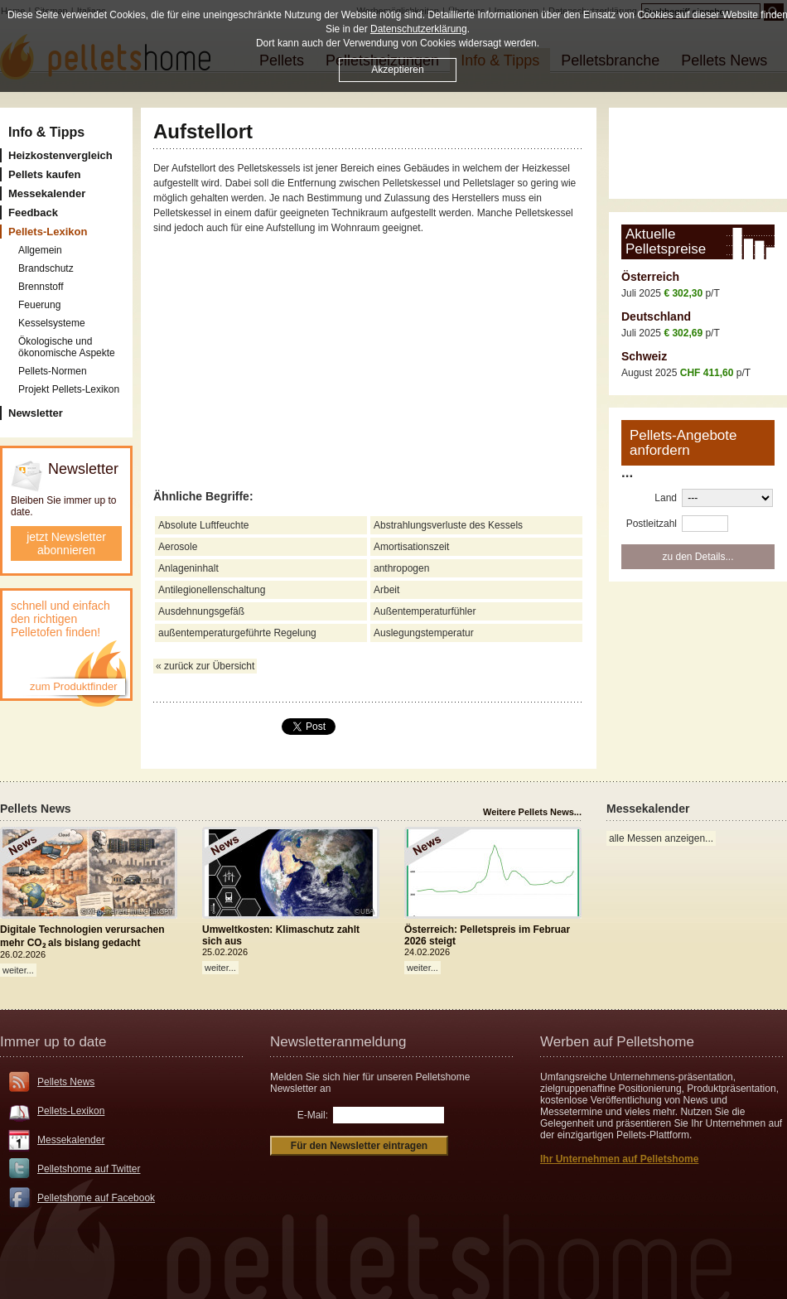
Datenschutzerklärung (418, 29)
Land (665, 498)
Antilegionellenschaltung (211, 590)
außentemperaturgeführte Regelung (237, 633)
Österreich (650, 276)
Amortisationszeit (411, 547)
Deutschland (656, 316)
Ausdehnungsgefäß (201, 611)
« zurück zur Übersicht (205, 666)
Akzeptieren (397, 69)
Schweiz (644, 356)
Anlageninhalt (188, 568)
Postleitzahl (651, 523)
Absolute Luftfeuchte (203, 525)
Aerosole (177, 547)
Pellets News (65, 1082)
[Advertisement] (704, 153)
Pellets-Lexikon (70, 1111)
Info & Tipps (46, 132)
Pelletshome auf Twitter (89, 1169)
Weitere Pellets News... (532, 812)
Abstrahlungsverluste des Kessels (448, 525)
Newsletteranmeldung (338, 1042)
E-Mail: (312, 1115)
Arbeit (386, 590)
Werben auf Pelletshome (617, 1042)
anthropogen (401, 568)
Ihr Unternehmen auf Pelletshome (619, 1159)
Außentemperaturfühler (425, 611)
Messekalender (70, 1140)
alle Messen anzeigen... (661, 838)
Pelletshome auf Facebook (96, 1198)
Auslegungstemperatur (424, 633)
